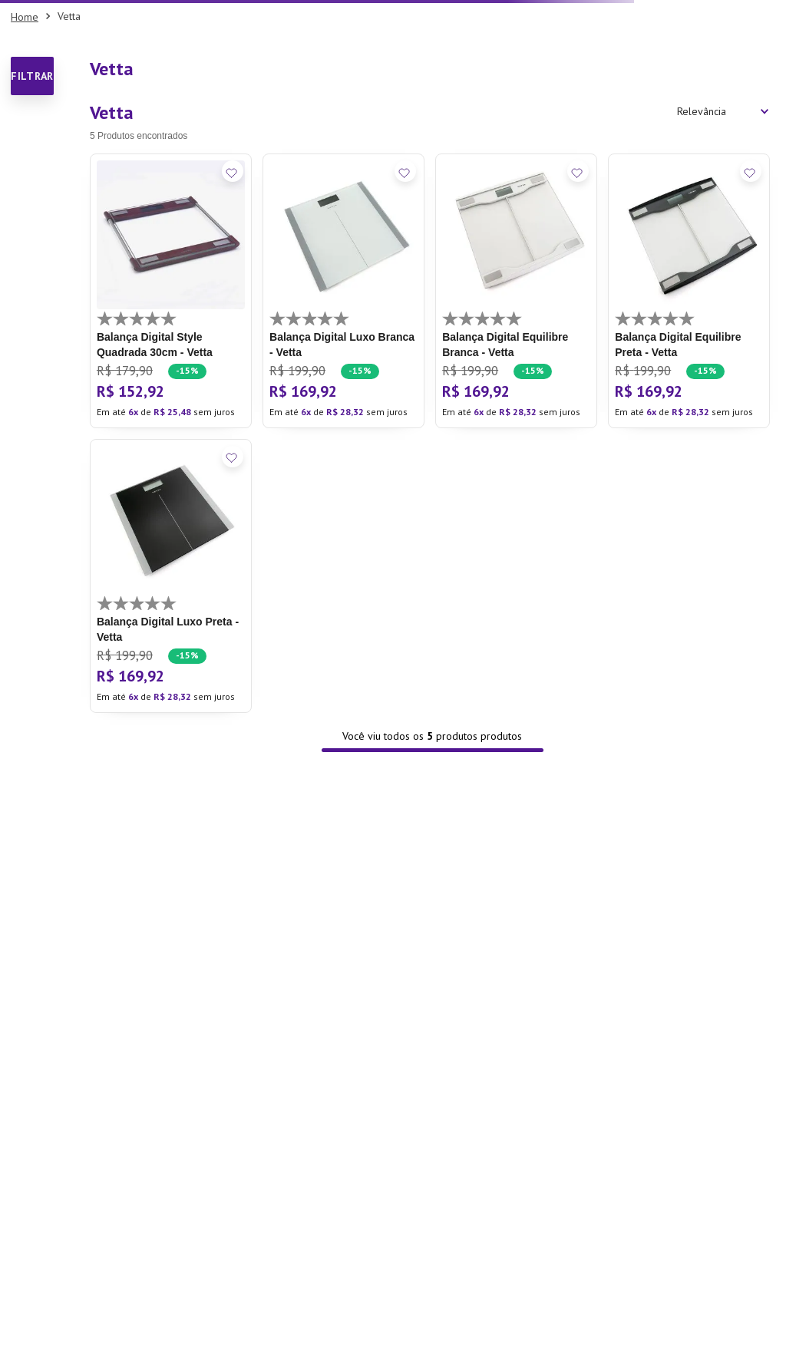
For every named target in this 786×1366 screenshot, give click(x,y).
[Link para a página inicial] (24, 17)
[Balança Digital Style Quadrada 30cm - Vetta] (171, 290)
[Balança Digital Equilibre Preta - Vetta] (689, 290)
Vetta (69, 16)
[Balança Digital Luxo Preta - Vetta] (171, 576)
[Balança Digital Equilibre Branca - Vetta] (516, 290)
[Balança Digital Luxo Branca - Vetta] (343, 290)
